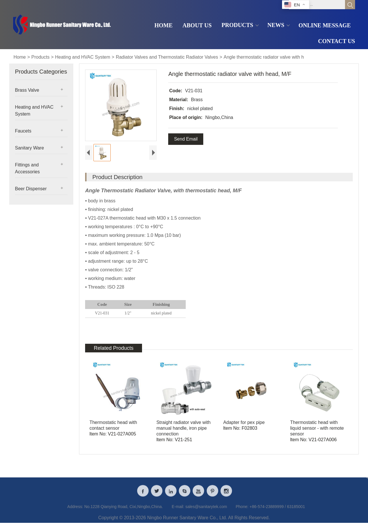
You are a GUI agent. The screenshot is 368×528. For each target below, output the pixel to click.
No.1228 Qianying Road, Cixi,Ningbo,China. (123, 510)
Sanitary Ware (29, 147)
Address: (75, 510)
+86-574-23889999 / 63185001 (277, 510)
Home (20, 57)
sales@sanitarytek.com (206, 510)
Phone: (242, 510)
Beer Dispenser (31, 188)
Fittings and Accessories (27, 168)
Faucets (23, 130)
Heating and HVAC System (82, 57)
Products (40, 57)
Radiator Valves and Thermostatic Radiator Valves (167, 57)
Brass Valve (27, 90)
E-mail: (178, 510)
